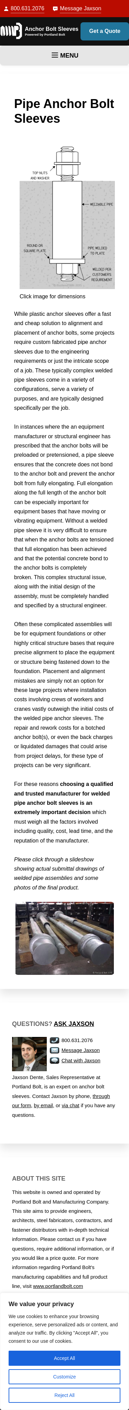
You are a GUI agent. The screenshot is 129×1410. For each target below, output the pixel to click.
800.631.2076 (27, 8)
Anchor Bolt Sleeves (51, 29)
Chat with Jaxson (81, 1060)
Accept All (64, 1358)
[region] (64, 1351)
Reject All (64, 1395)
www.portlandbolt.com (58, 1286)
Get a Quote (104, 31)
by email (43, 1105)
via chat (70, 1105)
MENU (64, 55)
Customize (64, 1376)
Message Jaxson (80, 8)
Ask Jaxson (74, 1023)
